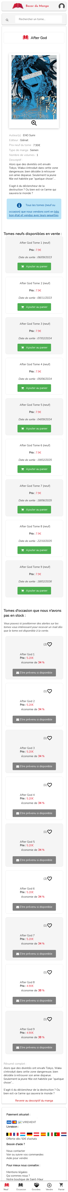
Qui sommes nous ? (18, 1176)
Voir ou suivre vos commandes (24, 1154)
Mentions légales (16, 1172)
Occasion (20, 1189)
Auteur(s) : (15, 135)
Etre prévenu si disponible (34, 673)
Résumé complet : (15, 1064)
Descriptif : (15, 160)
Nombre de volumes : (22, 155)
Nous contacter (15, 1151)
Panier (61, 1189)
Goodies (36, 1189)
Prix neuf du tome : (21, 145)
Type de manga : (19, 150)
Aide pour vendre (17, 1158)
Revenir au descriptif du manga (34, 1100)
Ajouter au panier (34, 266)
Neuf (6, 1189)
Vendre (49, 1189)
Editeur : (14, 140)
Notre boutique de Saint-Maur (24, 1179)
